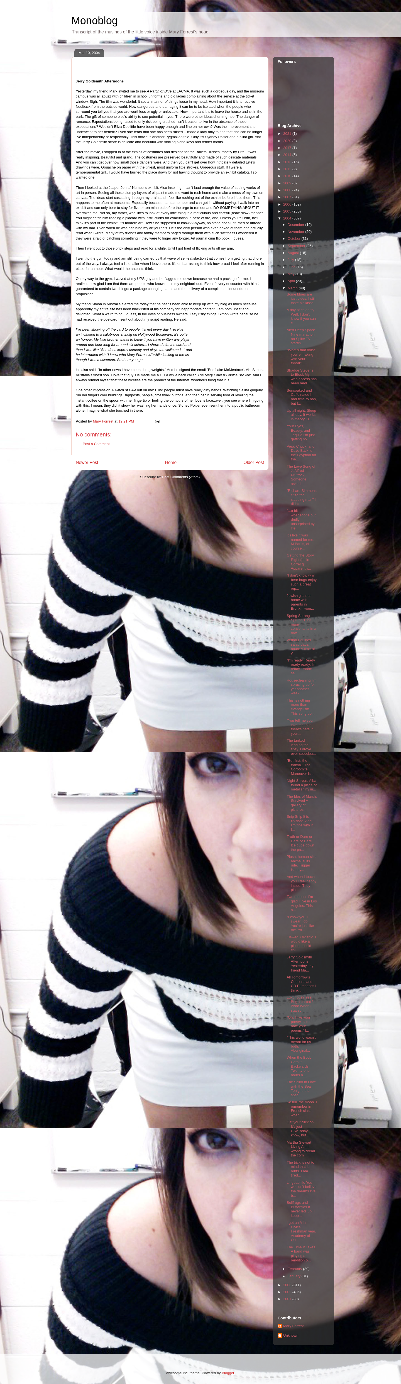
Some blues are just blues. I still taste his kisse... (301, 298)
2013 (287, 162)
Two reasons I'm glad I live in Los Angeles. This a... (302, 903)
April (292, 281)
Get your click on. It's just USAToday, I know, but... (300, 1128)
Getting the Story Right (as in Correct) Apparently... (300, 561)
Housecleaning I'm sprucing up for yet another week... (301, 686)
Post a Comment (96, 444)
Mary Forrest (293, 1326)
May (291, 274)
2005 (287, 211)
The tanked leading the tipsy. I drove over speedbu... (301, 747)
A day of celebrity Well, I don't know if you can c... (301, 316)
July (291, 260)
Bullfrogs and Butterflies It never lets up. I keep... (300, 1209)
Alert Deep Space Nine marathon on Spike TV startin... (301, 336)
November (296, 232)
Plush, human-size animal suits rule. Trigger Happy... (301, 863)
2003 (287, 1285)
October (295, 238)
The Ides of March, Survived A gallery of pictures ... (302, 803)
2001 (287, 1299)
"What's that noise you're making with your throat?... (301, 356)
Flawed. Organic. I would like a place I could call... (301, 943)
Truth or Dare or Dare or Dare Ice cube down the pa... (300, 843)
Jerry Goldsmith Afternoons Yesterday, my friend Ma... (300, 963)
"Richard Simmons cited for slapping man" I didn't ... (301, 497)
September (297, 246)
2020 (287, 141)
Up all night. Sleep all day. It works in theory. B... (301, 414)
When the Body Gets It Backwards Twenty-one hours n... (299, 1066)
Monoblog (94, 20)
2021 (287, 133)
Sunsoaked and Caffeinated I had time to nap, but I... (302, 397)
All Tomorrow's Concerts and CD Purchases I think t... (301, 983)
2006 (287, 204)
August (294, 253)
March (293, 288)
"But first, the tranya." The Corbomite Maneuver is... (300, 767)
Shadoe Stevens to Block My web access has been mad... (302, 376)
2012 (287, 169)
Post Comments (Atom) (181, 477)
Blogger (228, 1373)
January (295, 1276)
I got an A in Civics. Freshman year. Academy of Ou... (301, 1231)
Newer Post (87, 462)
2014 (287, 155)
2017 (287, 148)
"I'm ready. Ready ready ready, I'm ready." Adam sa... (301, 666)
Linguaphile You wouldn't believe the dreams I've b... (301, 1189)
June (292, 267)
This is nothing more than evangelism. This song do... (300, 707)
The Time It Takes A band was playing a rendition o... (301, 1253)
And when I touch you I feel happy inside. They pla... (301, 883)
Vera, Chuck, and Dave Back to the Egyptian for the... (301, 453)
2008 (287, 190)
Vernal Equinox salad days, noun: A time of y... (301, 646)
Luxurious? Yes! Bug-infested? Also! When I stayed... (300, 1003)
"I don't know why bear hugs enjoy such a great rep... (302, 581)
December (296, 225)
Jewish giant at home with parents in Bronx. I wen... (300, 602)
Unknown (290, 1335)
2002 (287, 1292)
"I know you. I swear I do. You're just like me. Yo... (300, 923)
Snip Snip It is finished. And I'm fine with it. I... (300, 823)
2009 (287, 183)
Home (171, 462)
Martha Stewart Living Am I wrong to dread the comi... (301, 1149)
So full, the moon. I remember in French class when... (302, 1108)
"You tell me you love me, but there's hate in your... (300, 727)
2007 (287, 197)
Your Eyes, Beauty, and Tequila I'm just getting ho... (301, 432)
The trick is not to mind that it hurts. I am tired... (300, 1169)
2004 (287, 218)
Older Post (253, 462)
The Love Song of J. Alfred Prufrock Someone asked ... (301, 475)
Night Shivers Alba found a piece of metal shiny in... (302, 784)
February (295, 1269)
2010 (287, 176)
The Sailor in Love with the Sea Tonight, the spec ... (301, 1088)
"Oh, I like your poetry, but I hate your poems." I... (298, 1023)
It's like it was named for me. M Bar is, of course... (300, 541)
